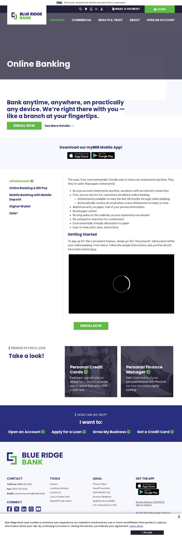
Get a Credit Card (153, 431)
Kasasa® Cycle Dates (61, 501)
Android (103, 155)
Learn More (136, 526)
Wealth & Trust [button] (110, 20)
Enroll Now (24, 125)
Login (161, 9)
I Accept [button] (147, 532)
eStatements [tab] (19, 181)
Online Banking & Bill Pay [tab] (28, 188)
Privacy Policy (100, 484)
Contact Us (55, 492)
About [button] (135, 20)
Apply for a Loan (67, 431)
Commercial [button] (81, 20)
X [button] (179, 516)
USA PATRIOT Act (101, 492)
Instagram (31, 509)
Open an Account (161, 20)
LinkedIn (23, 509)
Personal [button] (57, 20)
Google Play (148, 492)
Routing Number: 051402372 (150, 502)
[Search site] (80, 9)
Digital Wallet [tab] (20, 206)
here (93, 249)
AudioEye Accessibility (104, 501)
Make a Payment (127, 9)
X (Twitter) (16, 509)
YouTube (38, 509)
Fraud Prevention (101, 488)
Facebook (9, 509)
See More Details (59, 126)
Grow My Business (109, 431)
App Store (146, 486)
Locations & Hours (59, 488)
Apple (79, 155)
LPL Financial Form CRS (105, 505)
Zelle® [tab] (13, 213)
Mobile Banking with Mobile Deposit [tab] (30, 197)
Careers (54, 484)
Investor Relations (102, 496)
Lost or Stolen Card (59, 496)
